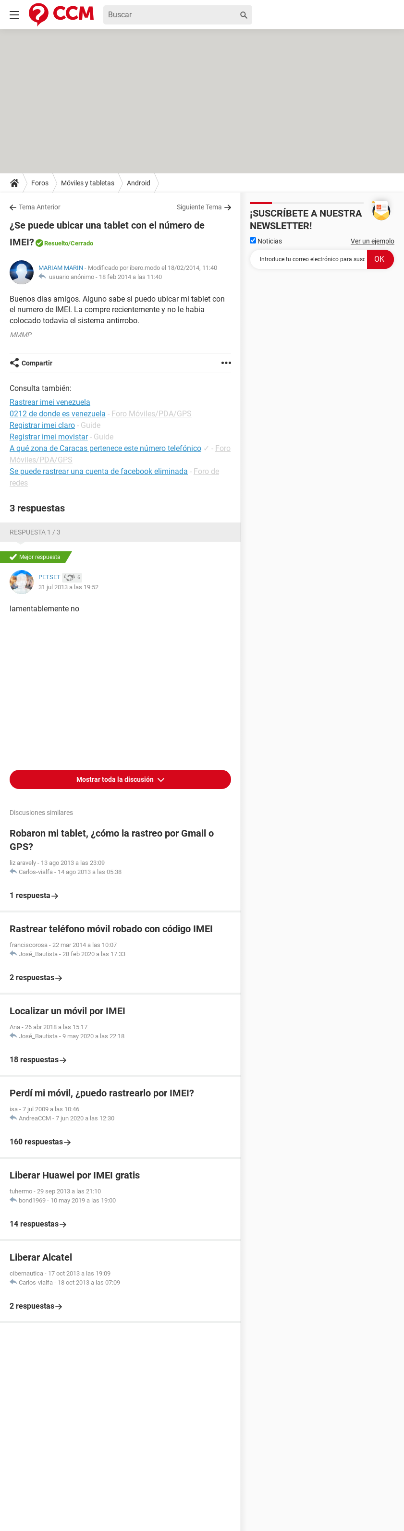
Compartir (37, 363)
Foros (40, 183)
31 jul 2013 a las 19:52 (68, 587)
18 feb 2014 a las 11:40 (130, 276)
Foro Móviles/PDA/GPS (151, 413)
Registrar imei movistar (49, 436)
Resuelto (56, 243)
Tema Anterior (40, 207)
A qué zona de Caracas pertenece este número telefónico (105, 448)
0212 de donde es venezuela (58, 413)
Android (138, 183)
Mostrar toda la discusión (115, 779)
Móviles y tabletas (87, 183)
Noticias (266, 241)
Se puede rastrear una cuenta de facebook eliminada (99, 471)
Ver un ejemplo (372, 241)
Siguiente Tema (199, 207)
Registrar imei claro (42, 425)
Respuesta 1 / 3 (35, 532)
